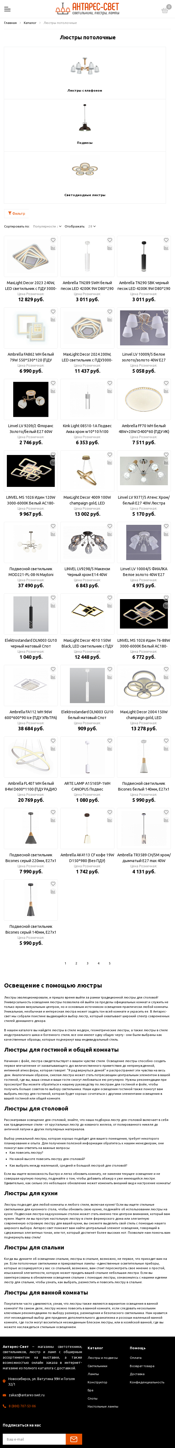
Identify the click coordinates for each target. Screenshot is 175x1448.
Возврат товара (142, 1313)
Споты (92, 1346)
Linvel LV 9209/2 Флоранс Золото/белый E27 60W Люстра (30, 376)
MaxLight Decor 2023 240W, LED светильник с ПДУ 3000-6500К (31, 233)
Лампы (93, 1322)
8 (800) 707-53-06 (22, 1354)
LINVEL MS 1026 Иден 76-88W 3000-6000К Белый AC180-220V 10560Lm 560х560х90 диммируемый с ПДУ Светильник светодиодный (143, 591)
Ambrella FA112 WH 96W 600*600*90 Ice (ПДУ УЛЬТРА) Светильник (31, 662)
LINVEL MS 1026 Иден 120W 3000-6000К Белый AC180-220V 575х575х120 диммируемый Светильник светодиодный (31, 448)
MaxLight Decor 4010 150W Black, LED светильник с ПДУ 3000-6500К (87, 591)
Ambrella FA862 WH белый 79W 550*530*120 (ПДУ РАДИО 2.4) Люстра (31, 305)
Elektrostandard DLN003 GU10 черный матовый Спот (31, 591)
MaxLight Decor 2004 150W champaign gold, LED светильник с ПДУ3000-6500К (144, 662)
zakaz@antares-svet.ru (27, 1343)
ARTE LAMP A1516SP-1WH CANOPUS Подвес (87, 734)
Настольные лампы (103, 1354)
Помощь (138, 1295)
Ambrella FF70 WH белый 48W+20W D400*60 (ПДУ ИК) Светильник (144, 376)
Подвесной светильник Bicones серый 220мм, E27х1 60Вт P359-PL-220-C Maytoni (30, 805)
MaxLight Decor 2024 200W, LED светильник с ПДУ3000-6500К (87, 305)
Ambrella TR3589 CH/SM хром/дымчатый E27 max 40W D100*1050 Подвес (144, 805)
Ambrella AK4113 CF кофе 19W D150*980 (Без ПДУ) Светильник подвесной (87, 805)
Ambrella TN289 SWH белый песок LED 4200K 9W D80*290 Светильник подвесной (87, 233)
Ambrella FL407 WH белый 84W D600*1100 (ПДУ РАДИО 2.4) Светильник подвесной (31, 734)
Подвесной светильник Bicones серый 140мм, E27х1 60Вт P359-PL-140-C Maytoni (30, 877)
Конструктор (97, 1330)
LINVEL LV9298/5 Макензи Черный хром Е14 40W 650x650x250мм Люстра (87, 519)
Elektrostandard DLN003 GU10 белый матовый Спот (87, 662)
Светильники (97, 1313)
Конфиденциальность (147, 1330)
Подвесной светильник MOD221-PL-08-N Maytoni (30, 519)
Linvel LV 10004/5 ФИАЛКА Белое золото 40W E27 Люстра (144, 519)
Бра (90, 1338)
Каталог (96, 1295)
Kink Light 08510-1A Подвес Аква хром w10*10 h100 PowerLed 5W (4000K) (87, 376)
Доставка (137, 1322)
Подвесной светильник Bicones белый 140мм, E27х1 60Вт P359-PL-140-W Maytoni (144, 734)
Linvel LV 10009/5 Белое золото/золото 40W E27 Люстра (144, 305)
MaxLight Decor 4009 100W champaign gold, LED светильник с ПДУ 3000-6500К (87, 448)
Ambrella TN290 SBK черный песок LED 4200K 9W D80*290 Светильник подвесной (143, 233)
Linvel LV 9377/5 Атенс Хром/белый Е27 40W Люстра (144, 448)
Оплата (136, 1305)
